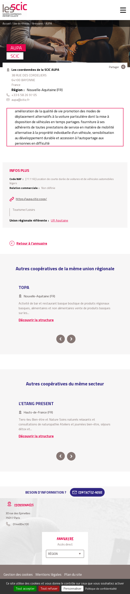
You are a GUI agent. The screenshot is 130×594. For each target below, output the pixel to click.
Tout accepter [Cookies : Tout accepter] (25, 588)
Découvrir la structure (36, 320)
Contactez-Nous (90, 492)
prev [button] (60, 338)
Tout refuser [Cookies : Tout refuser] (48, 588)
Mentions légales (48, 574)
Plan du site (73, 574)
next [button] (71, 338)
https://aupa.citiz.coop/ (31, 198)
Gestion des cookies (18, 574)
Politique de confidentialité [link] (101, 588)
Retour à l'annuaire (31, 243)
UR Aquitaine (59, 220)
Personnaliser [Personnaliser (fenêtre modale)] (72, 588)
